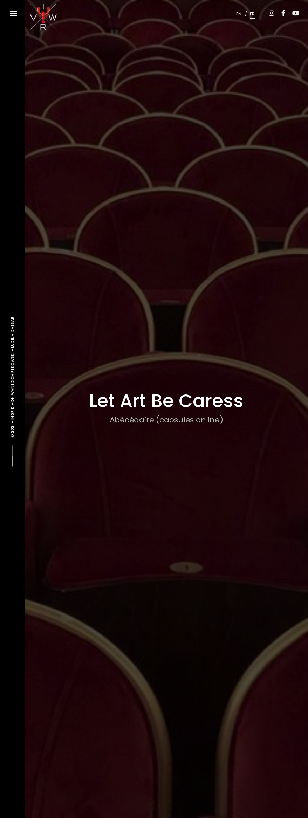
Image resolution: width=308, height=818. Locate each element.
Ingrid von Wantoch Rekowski (12, 385)
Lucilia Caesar (12, 332)
